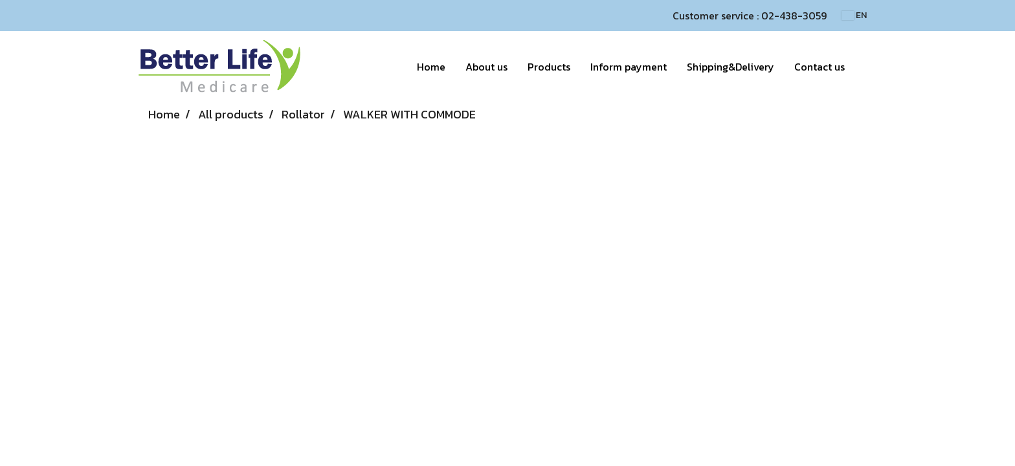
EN (854, 15)
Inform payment (628, 66)
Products (549, 66)
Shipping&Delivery (730, 66)
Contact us (819, 66)
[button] (866, 66)
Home (431, 66)
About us (486, 66)
